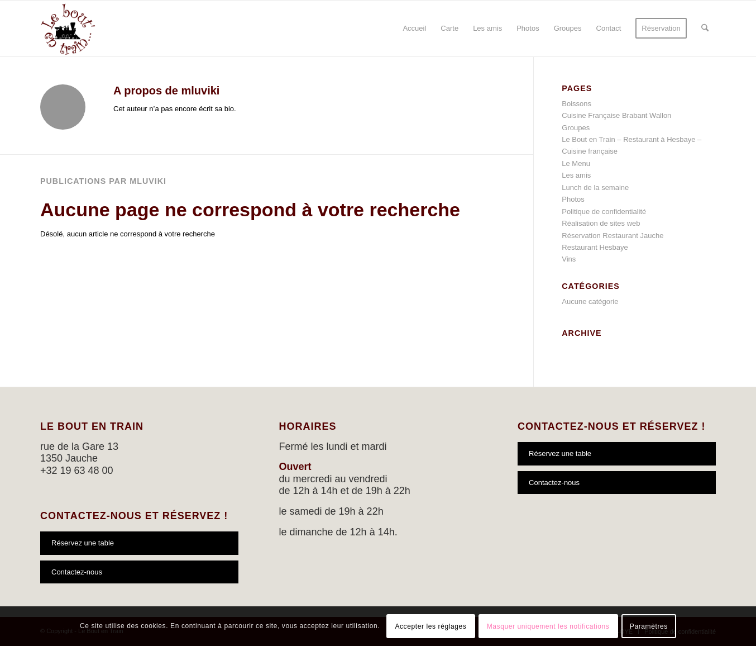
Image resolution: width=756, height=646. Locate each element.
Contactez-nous (76, 572)
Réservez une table (82, 543)
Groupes (576, 128)
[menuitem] (414, 28)
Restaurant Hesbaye (595, 247)
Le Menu (576, 163)
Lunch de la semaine (595, 187)
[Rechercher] (705, 28)
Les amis (576, 175)
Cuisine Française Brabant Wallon (616, 115)
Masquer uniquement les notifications (548, 626)
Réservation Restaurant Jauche (612, 235)
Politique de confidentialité (604, 211)
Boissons (576, 103)
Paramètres (649, 626)
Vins (569, 259)
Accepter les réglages (430, 626)
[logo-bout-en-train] (68, 28)
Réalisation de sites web (601, 223)
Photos (573, 199)
